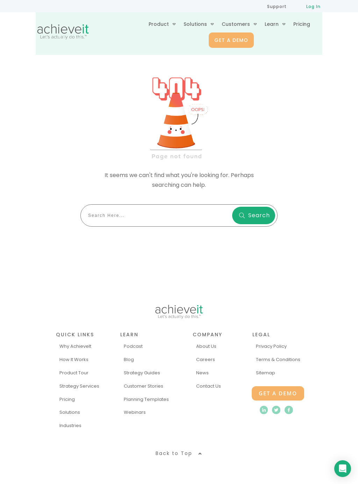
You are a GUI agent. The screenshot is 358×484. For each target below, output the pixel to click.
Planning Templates (146, 399)
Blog (129, 359)
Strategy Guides (142, 372)
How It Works (73, 359)
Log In (313, 6)
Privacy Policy (271, 346)
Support (277, 6)
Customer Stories (143, 386)
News (202, 372)
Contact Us (208, 386)
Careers (205, 359)
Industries (70, 425)
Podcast (133, 346)
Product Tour (73, 372)
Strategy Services (79, 386)
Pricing (67, 399)
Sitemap (265, 372)
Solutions (69, 412)
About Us (206, 346)
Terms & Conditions (278, 359)
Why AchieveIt (75, 346)
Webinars (135, 412)
